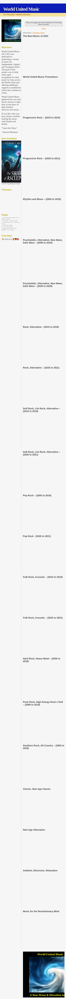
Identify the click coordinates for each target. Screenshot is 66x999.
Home (44, 28)
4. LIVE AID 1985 (7, 225)
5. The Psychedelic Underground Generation (9, 227)
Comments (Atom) (38, 33)
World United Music (21, 9)
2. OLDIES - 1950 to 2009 (9, 220)
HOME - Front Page (8, 230)
